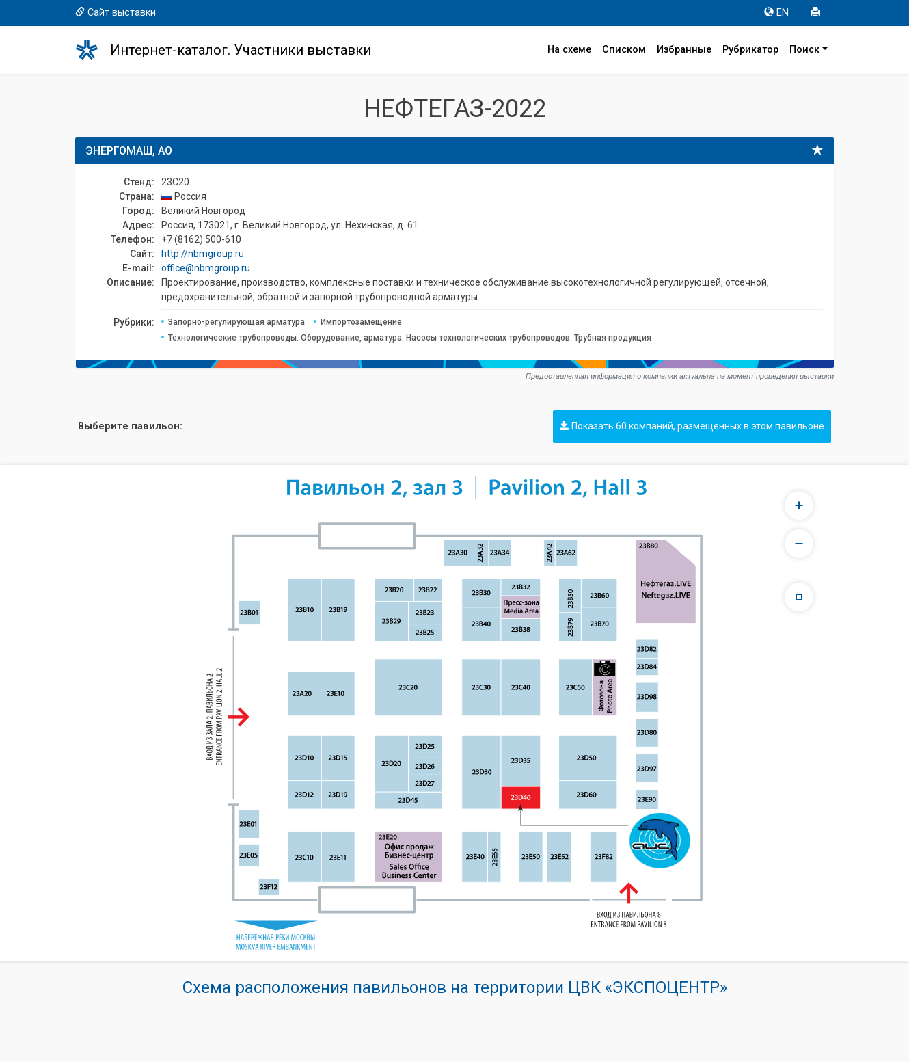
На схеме (569, 49)
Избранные (684, 49)
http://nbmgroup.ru (202, 253)
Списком (624, 49)
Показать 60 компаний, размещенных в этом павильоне (692, 426)
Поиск (804, 49)
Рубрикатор (750, 49)
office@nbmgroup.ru (205, 268)
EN (776, 12)
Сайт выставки (115, 12)
